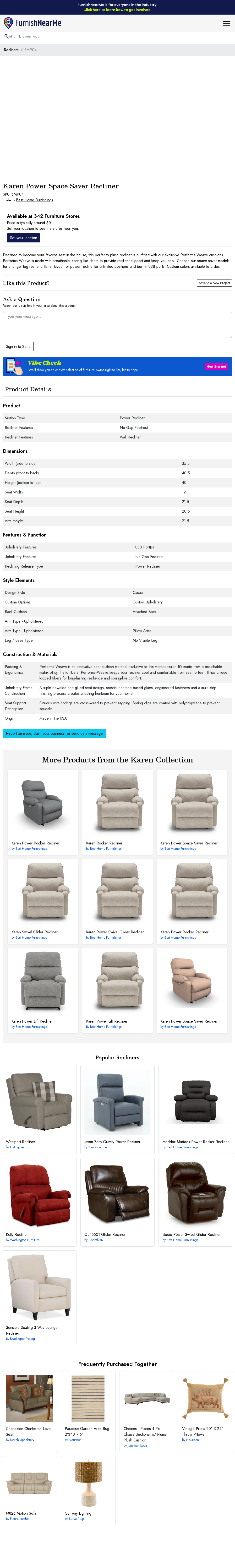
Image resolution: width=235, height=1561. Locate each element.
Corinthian (95, 1240)
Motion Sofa (21, 1513)
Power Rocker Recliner (35, 843)
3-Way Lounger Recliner (32, 1330)
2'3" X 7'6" (87, 1431)
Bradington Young (22, 1338)
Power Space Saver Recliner (189, 843)
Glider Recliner (105, 1234)
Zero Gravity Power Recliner (112, 1142)
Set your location (23, 238)
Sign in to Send (18, 346)
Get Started (216, 366)
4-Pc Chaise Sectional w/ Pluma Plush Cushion (145, 1434)
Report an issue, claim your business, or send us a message (54, 733)
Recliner (20, 1142)
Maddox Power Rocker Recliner (196, 1142)
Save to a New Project (214, 282)
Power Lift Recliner (32, 1021)
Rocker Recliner (104, 843)
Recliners (11, 50)
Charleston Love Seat (28, 1431)
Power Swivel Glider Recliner (115, 932)
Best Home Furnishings (34, 200)
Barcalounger (97, 1147)
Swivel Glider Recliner (34, 932)
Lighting (78, 1513)
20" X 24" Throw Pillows (202, 1431)
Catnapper (17, 1147)
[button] (228, 23)
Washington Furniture (24, 1240)
